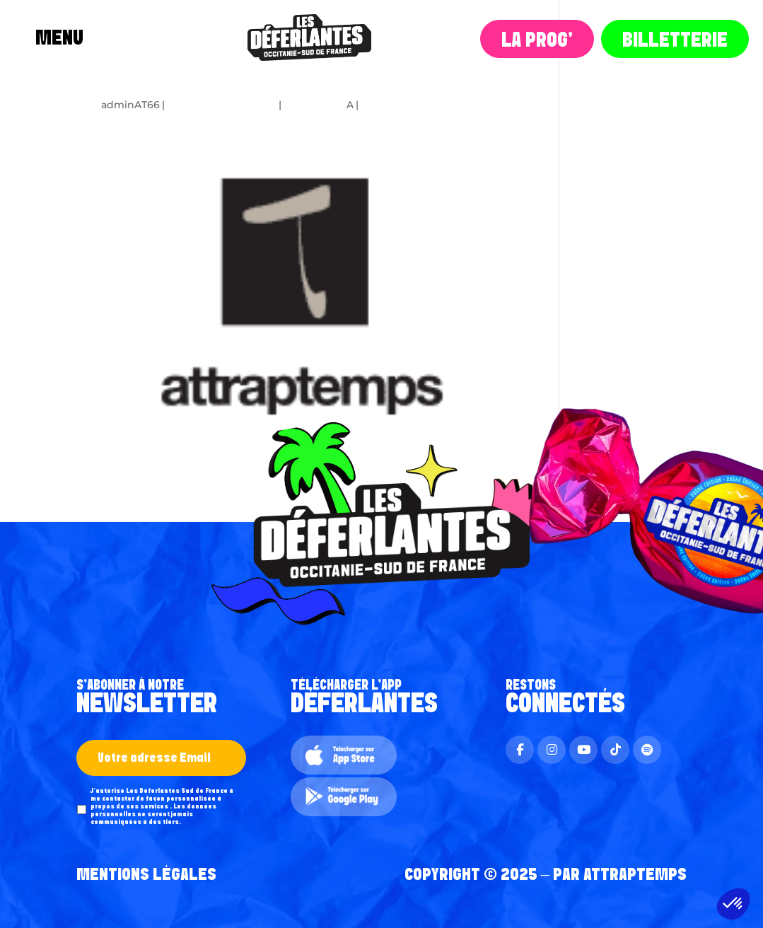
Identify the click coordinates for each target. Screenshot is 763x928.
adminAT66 (130, 104)
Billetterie (675, 40)
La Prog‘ (537, 40)
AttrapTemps (635, 874)
